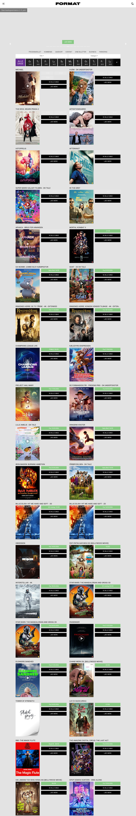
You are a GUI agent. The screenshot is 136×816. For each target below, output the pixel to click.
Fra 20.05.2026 (54, 625)
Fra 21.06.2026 (108, 349)
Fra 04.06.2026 (108, 744)
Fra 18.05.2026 (54, 586)
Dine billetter (80, 52)
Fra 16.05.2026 (108, 507)
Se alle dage (54, 82)
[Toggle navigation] (3, 4)
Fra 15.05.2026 (54, 428)
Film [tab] (41, 56)
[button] (10, 44)
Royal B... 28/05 (54, 744)
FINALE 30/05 (54, 349)
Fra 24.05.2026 (54, 704)
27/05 (108, 704)
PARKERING (103, 52)
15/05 (108, 547)
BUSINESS (92, 52)
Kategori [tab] (94, 56)
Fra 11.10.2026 (54, 310)
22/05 (108, 665)
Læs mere (54, 87)
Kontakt (69, 52)
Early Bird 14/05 (54, 270)
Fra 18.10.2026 (108, 310)
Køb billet (68, 42)
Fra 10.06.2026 (108, 783)
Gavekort (59, 52)
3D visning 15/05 (54, 507)
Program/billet (35, 52)
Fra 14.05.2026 (54, 547)
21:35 (108, 231)
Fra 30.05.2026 (108, 389)
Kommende (48, 52)
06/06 (54, 783)
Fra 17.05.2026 (54, 389)
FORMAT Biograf (63, 4)
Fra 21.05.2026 (108, 625)
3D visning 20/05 (107, 586)
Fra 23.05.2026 (108, 270)
